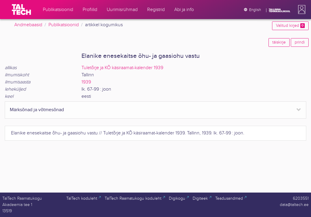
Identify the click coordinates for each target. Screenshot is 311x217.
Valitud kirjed (290, 25)
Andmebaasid (28, 25)
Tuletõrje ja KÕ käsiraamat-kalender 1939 (122, 68)
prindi (300, 42)
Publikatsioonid (63, 25)
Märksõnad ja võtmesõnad (37, 110)
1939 (86, 82)
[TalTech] (21, 9)
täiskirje (279, 42)
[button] (301, 9)
